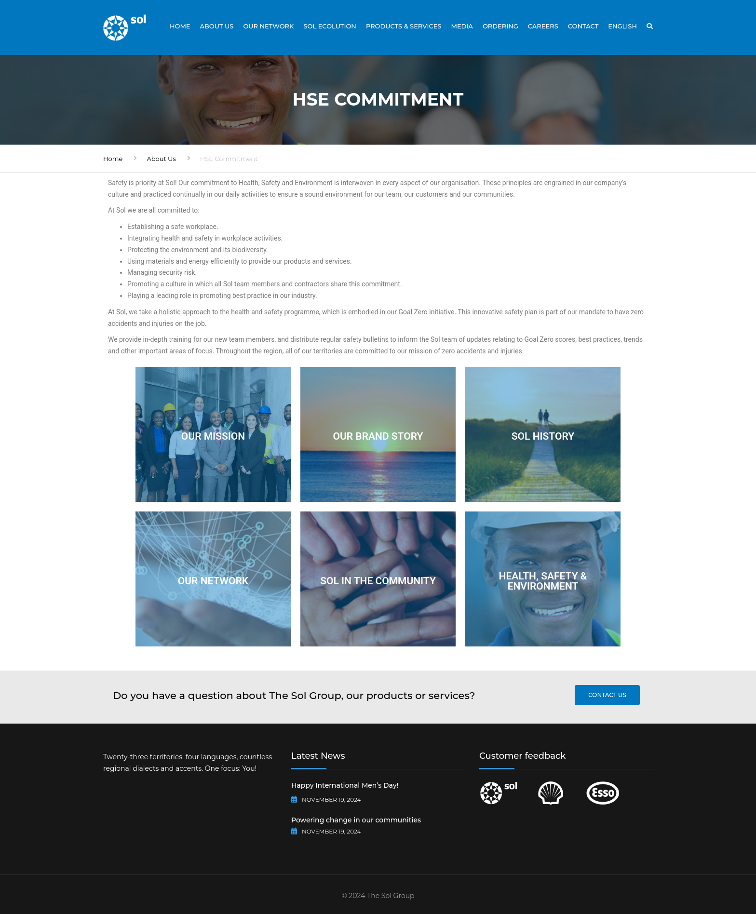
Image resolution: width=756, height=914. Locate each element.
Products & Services (404, 26)
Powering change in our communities (356, 820)
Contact (583, 26)
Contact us (607, 695)
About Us (217, 26)
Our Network (268, 26)
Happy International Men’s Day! (344, 785)
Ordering (500, 26)
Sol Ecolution (329, 26)
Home (180, 26)
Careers (543, 26)
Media (461, 26)
